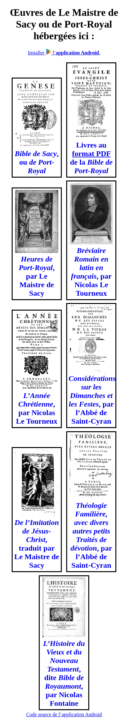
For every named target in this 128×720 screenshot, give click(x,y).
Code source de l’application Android (64, 714)
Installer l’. (64, 52)
